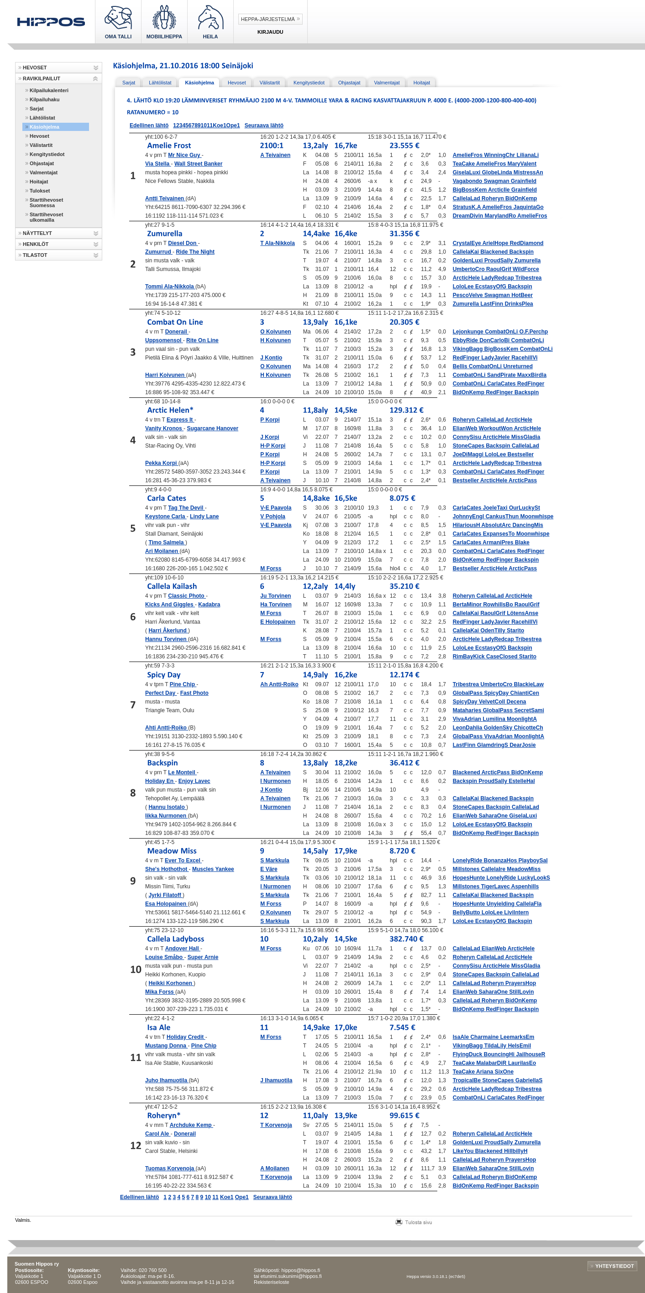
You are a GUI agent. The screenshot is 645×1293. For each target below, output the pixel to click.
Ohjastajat (42, 163)
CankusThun (503, 516)
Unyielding (501, 904)
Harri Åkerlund (168, 630)
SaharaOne (494, 816)
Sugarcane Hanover (212, 428)
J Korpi (269, 437)
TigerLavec (496, 886)
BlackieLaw (529, 684)
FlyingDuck (468, 1054)
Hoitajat (39, 181)
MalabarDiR (492, 1063)
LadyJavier (496, 358)
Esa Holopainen (166, 904)
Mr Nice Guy (184, 155)
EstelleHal (522, 781)
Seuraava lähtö (264, 125)
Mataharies (468, 710)
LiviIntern (516, 912)
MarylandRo (501, 216)
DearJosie (522, 745)
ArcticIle (499, 190)
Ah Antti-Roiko (279, 684)
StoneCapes (469, 446)
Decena (516, 702)
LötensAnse (522, 613)
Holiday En (160, 781)
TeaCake (464, 164)
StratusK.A (467, 207)
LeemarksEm (517, 1037)
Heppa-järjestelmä (268, 19)
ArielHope (496, 243)
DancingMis (528, 525)
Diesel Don (183, 243)
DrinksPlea (519, 304)
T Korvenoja (276, 1125)
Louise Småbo (164, 957)
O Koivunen (275, 331)
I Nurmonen (275, 781)
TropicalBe (467, 1080)
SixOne (504, 1072)
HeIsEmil (519, 1046)
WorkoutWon (496, 428)
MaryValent (522, 164)
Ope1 (233, 125)
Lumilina (495, 719)
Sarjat (37, 108)
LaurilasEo (522, 1063)
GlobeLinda (498, 172)
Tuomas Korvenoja (170, 1168)
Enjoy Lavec (194, 781)
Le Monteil (182, 772)
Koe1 (219, 125)
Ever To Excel (183, 860)
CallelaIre (494, 869)
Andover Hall (182, 948)
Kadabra (209, 604)
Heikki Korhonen (171, 983)
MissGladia (525, 437)
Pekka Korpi (161, 463)
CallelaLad (467, 198)
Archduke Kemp (191, 1125)
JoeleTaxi (496, 508)
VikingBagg (468, 349)
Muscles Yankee (213, 869)
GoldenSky (499, 728)
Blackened (494, 252)
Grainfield (523, 181)
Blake (522, 542)
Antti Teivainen (165, 198)
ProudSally (499, 260)
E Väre (268, 869)
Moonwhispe (537, 516)
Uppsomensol (164, 340)
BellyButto (467, 912)
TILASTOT (35, 255)
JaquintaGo (529, 207)
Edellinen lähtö (149, 125)
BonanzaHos (501, 860)
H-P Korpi (272, 446)
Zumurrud (159, 252)
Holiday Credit (186, 1037)
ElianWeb (466, 428)
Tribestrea (528, 278)
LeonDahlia (468, 728)
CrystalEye (467, 243)
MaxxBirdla (531, 375)
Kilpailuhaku (44, 99)
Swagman (497, 181)
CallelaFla (528, 904)
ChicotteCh (528, 728)
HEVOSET (35, 67)
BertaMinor (468, 604)
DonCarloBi (495, 340)
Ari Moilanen (162, 551)
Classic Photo (187, 596)
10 (204, 125)
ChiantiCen (524, 693)
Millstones (467, 869)
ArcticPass (523, 480)
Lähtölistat (42, 117)
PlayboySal (533, 860)
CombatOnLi (502, 331)
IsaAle (462, 1037)
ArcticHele (467, 278)
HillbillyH (515, 1151)
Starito (515, 630)
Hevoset (39, 136)
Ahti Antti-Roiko (166, 728)
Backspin (521, 252)
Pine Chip (183, 684)
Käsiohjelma (44, 127)
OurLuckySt (524, 508)
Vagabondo (468, 181)
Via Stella (158, 164)
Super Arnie (203, 957)
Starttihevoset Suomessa (46, 202)
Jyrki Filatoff (165, 895)
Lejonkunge (469, 331)
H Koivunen (275, 340)
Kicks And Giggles (170, 604)
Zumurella (527, 260)
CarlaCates (502, 384)
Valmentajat (44, 172)
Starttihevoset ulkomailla (46, 217)
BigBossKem (470, 190)
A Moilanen (274, 1168)
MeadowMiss (523, 869)
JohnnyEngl (469, 516)
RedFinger (467, 358)
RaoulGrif (499, 269)
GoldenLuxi (468, 260)
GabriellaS (528, 1080)
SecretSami (529, 710)
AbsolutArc (497, 525)
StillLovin (521, 992)
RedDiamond (527, 243)
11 (210, 125)
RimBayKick (469, 656)
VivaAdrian (468, 719)
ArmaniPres (498, 542)
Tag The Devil (186, 508)
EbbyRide (466, 340)
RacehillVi (524, 358)
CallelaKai (467, 252)
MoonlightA (522, 719)
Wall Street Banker (198, 164)
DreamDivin (469, 216)
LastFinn (492, 304)
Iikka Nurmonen (166, 816)
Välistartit (41, 145)
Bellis (461, 366)
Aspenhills (525, 886)
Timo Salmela (166, 542)
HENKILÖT (35, 244)
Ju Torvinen (275, 596)
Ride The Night (195, 252)
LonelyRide (468, 860)
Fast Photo (194, 693)
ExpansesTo (499, 534)
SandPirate (502, 375)
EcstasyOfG (491, 286)
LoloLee (464, 286)
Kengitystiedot (47, 154)
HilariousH (467, 525)
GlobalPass (468, 693)
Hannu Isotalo (167, 807)
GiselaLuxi (467, 172)
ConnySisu (468, 437)
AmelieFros (468, 155)
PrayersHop (520, 983)
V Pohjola (272, 516)
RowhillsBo (498, 604)
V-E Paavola (275, 508)
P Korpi (269, 420)
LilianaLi (528, 155)
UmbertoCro (469, 269)
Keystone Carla (166, 516)
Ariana (485, 1072)
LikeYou (464, 1151)
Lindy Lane (204, 516)
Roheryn (493, 198)
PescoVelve (468, 295)
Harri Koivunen (165, 375)
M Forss (270, 568)
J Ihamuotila (276, 1080)
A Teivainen (275, 155)
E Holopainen (277, 622)
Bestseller (521, 454)
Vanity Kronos (164, 428)
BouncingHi (500, 1054)
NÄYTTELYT (37, 233)
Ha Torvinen (275, 604)
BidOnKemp (521, 198)
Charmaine (485, 1037)
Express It (180, 420)
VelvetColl (493, 702)
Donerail (177, 331)
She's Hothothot (167, 869)
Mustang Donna (166, 1046)
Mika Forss (160, 992)
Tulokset (40, 190)
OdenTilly (493, 630)
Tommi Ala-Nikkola (170, 286)
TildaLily (496, 1046)
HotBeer (522, 295)
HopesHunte (470, 878)
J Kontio (271, 358)
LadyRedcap (498, 278)
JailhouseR (530, 1054)
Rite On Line (202, 340)
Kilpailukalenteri (49, 90)
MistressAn (528, 172)
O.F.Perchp (533, 331)
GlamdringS (493, 745)
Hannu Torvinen (166, 639)
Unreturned (518, 366)
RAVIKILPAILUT (41, 78)
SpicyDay (497, 693)
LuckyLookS (534, 878)
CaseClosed (502, 656)
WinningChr (500, 155)
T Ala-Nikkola (277, 243)
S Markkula (274, 860)
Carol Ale (158, 1134)
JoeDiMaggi (469, 454)
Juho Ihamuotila (167, 1080)
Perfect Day (161, 693)
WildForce (526, 269)
